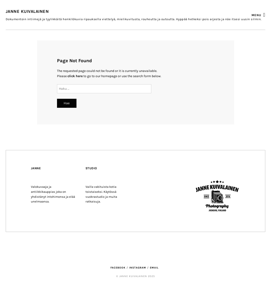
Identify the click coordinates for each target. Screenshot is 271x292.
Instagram (137, 267)
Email (154, 267)
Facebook (117, 267)
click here (75, 76)
